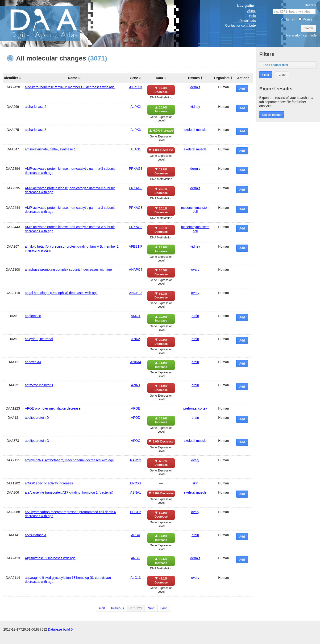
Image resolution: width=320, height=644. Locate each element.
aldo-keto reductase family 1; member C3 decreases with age (70, 87)
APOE (135, 408)
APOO (135, 441)
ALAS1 (135, 149)
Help (252, 16)
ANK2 (135, 339)
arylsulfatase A (35, 535)
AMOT (135, 316)
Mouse (305, 19)
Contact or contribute (240, 25)
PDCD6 (135, 512)
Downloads (247, 21)
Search (308, 28)
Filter (265, 74)
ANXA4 (135, 362)
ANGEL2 (135, 293)
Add (242, 88)
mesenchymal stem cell (195, 209)
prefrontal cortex (195, 408)
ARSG (135, 558)
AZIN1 (135, 385)
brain (195, 316)
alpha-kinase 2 (35, 107)
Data (159, 78)
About (251, 11)
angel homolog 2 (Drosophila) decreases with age (61, 293)
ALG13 (135, 578)
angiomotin (33, 316)
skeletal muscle (195, 130)
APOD (135, 417)
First (102, 608)
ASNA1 (135, 492)
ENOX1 (135, 483)
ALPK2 (135, 107)
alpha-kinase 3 (35, 130)
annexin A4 (33, 362)
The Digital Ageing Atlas (47, 23)
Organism (221, 78)
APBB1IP (135, 246)
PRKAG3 (135, 168)
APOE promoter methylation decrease (52, 408)
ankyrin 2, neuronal (39, 339)
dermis (195, 87)
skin (195, 483)
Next (151, 608)
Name (72, 78)
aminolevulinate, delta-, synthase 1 (50, 149)
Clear (282, 74)
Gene (134, 78)
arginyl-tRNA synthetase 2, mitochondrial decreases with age (69, 460)
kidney (195, 107)
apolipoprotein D (37, 417)
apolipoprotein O (37, 441)
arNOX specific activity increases (49, 483)
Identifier (11, 78)
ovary (195, 269)
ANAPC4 (135, 269)
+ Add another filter (275, 65)
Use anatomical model (301, 35)
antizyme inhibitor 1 (39, 385)
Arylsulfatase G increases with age (50, 558)
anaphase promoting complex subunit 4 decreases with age (68, 269)
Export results (271, 115)
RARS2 (135, 460)
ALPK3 (135, 130)
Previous (117, 608)
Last (163, 608)
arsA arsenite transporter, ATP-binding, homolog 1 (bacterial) (69, 492)
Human (288, 19)
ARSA (135, 535)
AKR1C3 (135, 87)
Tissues (193, 78)
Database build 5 (60, 639)
